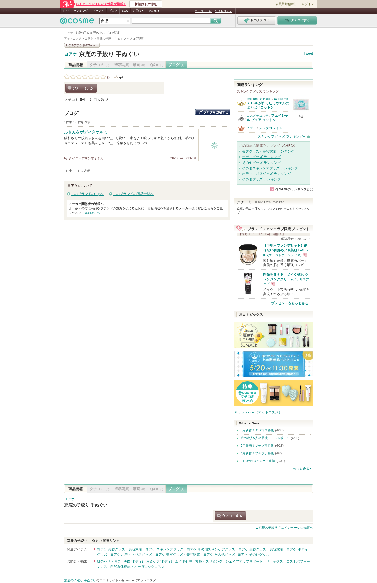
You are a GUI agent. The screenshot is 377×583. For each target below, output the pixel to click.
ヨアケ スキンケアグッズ (164, 549)
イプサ (251, 128)
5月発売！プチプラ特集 (257, 445)
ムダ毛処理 (183, 561)
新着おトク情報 (146, 4)
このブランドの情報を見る (82, 45)
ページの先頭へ (286, 528)
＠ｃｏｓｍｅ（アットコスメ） (258, 412)
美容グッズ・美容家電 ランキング (268, 151)
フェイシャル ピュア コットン (267, 118)
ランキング (80, 10)
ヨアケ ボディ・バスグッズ (131, 555)
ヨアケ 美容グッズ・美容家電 (119, 549)
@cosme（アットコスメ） (140, 580)
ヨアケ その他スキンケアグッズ (211, 549)
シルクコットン (270, 128)
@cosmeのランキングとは (294, 189)
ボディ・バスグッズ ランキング (266, 174)
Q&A (125, 10)
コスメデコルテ (258, 115)
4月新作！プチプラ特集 (257, 453)
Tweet (308, 53)
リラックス (274, 561)
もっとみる (301, 468)
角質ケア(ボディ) (159, 561)
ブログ (113, 10)
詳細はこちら (94, 213)
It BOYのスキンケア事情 (258, 461)
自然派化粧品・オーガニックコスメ (137, 567)
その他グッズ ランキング (261, 163)
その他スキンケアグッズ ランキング (270, 168)
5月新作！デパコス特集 (257, 430)
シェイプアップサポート (244, 561)
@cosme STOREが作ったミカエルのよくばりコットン (268, 103)
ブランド (98, 10)
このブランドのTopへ (87, 194)
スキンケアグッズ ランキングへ (282, 136)
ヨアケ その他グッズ (219, 555)
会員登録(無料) (285, 4)
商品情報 (75, 65)
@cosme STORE (259, 99)
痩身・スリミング (209, 561)
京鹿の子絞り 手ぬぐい (109, 54)
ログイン (308, 4)
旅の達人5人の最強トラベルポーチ (265, 438)
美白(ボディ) (133, 561)
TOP (66, 10)
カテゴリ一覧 (203, 11)
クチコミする (81, 88)
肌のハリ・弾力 (109, 561)
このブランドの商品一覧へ (133, 194)
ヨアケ (70, 54)
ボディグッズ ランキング (261, 157)
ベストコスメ (223, 11)
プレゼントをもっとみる (289, 303)
